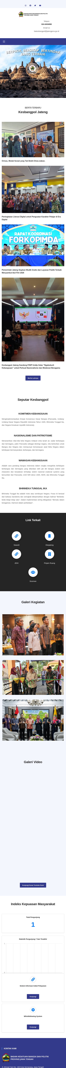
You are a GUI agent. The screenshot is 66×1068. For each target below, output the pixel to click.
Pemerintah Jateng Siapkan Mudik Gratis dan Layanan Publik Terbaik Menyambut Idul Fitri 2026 (32, 271)
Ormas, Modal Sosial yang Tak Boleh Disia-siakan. (23, 161)
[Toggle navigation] (4, 41)
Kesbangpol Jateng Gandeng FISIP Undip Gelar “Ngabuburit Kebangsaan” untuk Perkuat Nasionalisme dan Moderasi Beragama (31, 366)
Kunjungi (33, 996)
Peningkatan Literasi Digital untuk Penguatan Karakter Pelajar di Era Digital (31, 218)
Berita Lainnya (33, 378)
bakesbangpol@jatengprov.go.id (46, 31)
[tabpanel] (33, 71)
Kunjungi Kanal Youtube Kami (33, 885)
